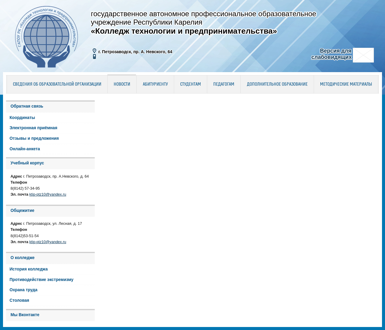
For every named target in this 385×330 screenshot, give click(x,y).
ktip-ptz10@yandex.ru (47, 194)
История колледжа (29, 269)
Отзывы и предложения (34, 138)
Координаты (22, 117)
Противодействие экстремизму (41, 279)
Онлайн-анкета (25, 149)
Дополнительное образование (277, 84)
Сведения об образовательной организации (57, 84)
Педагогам (223, 84)
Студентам (190, 84)
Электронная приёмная (33, 128)
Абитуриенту (155, 84)
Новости (122, 84)
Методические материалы (346, 84)
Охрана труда (24, 290)
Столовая (19, 300)
